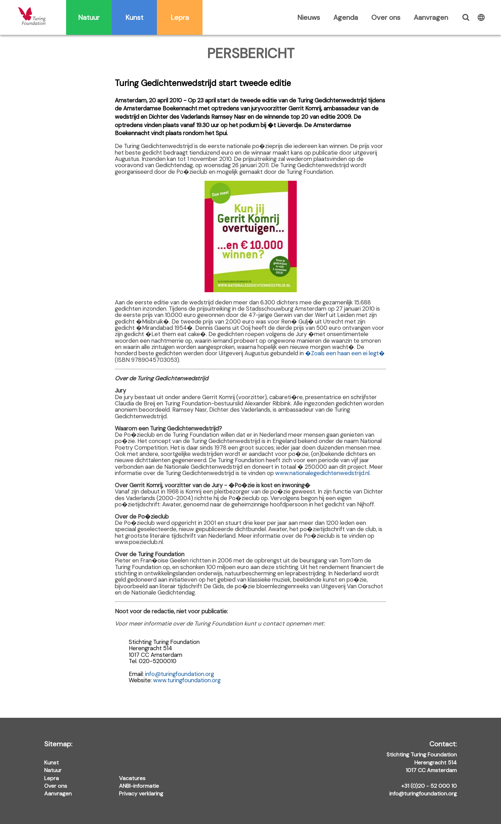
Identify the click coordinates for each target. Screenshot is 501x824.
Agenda (345, 17)
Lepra (180, 17)
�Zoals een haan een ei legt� (345, 353)
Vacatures (132, 778)
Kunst (134, 17)
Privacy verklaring (141, 793)
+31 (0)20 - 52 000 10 (429, 786)
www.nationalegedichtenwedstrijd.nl (322, 473)
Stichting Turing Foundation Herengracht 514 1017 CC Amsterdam (422, 757)
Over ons (385, 17)
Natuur (89, 17)
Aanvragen (431, 17)
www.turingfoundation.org (187, 680)
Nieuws (308, 17)
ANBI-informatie (139, 786)
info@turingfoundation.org (179, 674)
